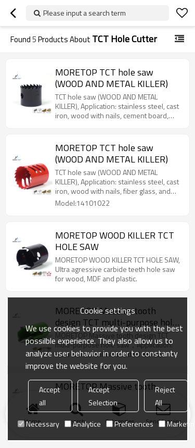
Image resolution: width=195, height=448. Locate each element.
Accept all (49, 396)
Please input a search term (84, 12)
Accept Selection (103, 396)
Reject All (165, 396)
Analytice (82, 423)
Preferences (129, 423)
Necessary (38, 423)
